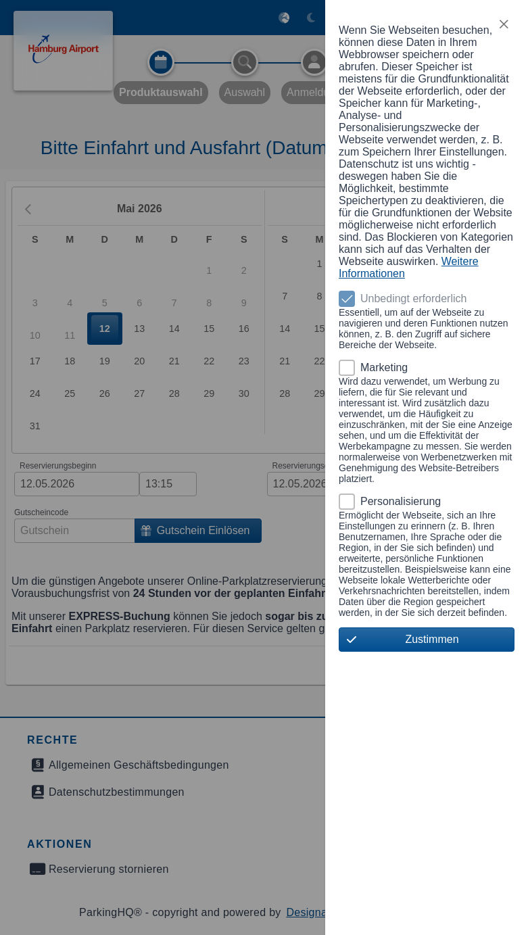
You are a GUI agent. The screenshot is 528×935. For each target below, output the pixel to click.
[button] (503, 24)
